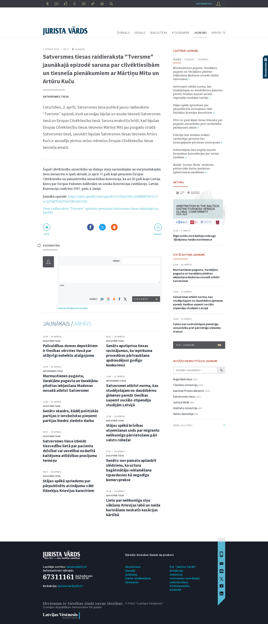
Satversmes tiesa (56, 96)
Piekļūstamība (180, 586)
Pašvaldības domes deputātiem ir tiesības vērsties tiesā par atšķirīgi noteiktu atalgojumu (70, 350)
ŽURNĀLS (123, 32)
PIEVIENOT (141, 299)
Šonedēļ (189, 59)
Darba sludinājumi (138, 578)
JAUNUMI (200, 32)
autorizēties (204, 3)
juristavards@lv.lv (70, 586)
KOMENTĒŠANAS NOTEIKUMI (73, 308)
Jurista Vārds (181, 402)
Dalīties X (102, 227)
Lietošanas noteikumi (185, 578)
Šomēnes (203, 59)
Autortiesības (179, 582)
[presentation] (141, 289)
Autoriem (176, 574)
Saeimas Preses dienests (188, 391)
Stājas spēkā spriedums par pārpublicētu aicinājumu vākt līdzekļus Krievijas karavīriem (68, 485)
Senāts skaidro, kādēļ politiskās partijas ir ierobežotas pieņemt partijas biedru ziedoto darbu (70, 415)
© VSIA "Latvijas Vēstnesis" (144, 603)
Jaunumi (79, 49)
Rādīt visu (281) (199, 425)
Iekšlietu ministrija (185, 408)
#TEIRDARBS (180, 32)
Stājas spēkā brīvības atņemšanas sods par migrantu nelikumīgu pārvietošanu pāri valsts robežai (132, 432)
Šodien (177, 59)
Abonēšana (133, 567)
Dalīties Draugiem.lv (114, 227)
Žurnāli (130, 570)
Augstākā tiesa (51, 340)
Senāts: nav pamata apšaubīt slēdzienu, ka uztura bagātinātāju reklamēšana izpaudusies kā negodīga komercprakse (131, 470)
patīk (46, 234)
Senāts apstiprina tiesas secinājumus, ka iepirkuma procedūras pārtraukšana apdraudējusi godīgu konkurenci (129, 355)
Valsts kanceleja (183, 414)
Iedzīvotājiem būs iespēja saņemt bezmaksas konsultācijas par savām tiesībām (196, 153)
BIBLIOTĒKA (158, 32)
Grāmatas (132, 582)
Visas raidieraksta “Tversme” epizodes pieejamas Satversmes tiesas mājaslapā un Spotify (100, 210)
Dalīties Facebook (90, 227)
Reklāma (131, 574)
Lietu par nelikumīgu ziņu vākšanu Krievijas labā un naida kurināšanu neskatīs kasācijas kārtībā (133, 507)
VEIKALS (140, 32)
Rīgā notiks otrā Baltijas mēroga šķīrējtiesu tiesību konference (194, 237)
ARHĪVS (216, 32)
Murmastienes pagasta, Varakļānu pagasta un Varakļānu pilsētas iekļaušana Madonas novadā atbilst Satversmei (70, 383)
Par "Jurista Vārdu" (183, 567)
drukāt (158, 234)
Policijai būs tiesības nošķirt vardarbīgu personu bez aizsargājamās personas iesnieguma (197, 138)
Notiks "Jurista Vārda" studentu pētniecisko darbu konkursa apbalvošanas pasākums (193, 168)
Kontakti (175, 589)
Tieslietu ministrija (185, 385)
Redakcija (176, 570)
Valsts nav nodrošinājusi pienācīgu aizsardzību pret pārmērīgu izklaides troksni (197, 327)
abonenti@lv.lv (77, 567)
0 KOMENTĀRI (51, 245)
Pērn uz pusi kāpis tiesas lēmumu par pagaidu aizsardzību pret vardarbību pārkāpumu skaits (198, 123)
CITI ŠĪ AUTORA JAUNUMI (189, 254)
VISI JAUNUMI (198, 345)
